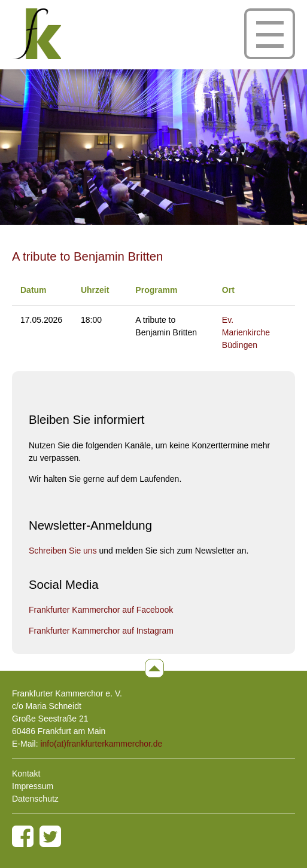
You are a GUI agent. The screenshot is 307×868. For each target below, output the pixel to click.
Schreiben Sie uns (63, 550)
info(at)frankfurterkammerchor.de (101, 743)
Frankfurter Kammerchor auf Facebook (101, 610)
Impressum (32, 786)
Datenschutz (35, 798)
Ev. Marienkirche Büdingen (246, 332)
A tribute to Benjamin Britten (87, 256)
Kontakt (26, 773)
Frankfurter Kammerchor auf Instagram (101, 630)
